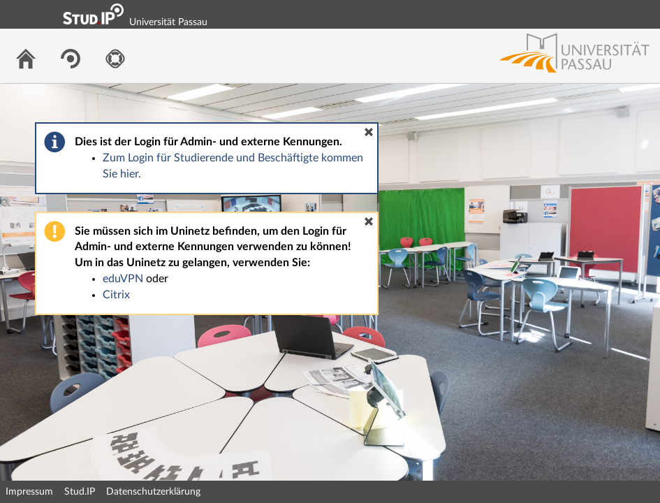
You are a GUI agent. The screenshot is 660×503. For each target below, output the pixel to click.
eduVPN (123, 278)
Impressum (29, 492)
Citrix (116, 294)
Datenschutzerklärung (153, 492)
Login (643, 14)
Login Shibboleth (571, 14)
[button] (368, 132)
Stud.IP (79, 492)
